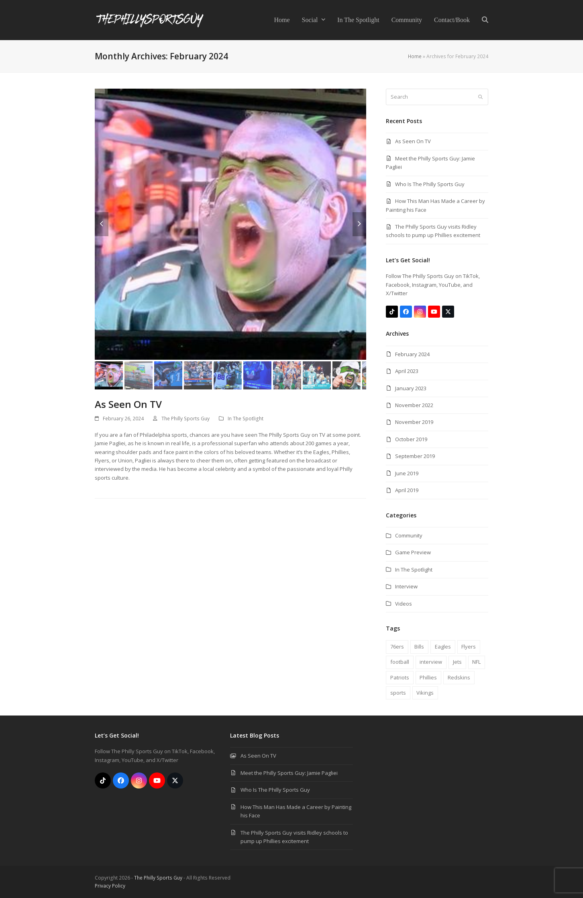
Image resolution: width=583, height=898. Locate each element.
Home (415, 56)
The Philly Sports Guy (185, 418)
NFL (476, 661)
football (399, 661)
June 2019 (406, 473)
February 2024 (412, 354)
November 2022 (414, 405)
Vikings (425, 692)
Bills (419, 646)
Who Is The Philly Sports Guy (430, 184)
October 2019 (411, 439)
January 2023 (410, 388)
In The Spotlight (245, 418)
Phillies (428, 677)
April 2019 (406, 490)
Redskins (459, 677)
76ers (397, 646)
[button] (485, 20)
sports (398, 692)
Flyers (468, 646)
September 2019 (415, 456)
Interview (406, 586)
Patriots (399, 677)
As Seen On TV (128, 404)
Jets (457, 661)
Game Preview (413, 552)
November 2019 (414, 422)
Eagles (443, 646)
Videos (403, 603)
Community (408, 535)
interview (431, 661)
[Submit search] (480, 97)
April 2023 (406, 371)
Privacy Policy (110, 885)
